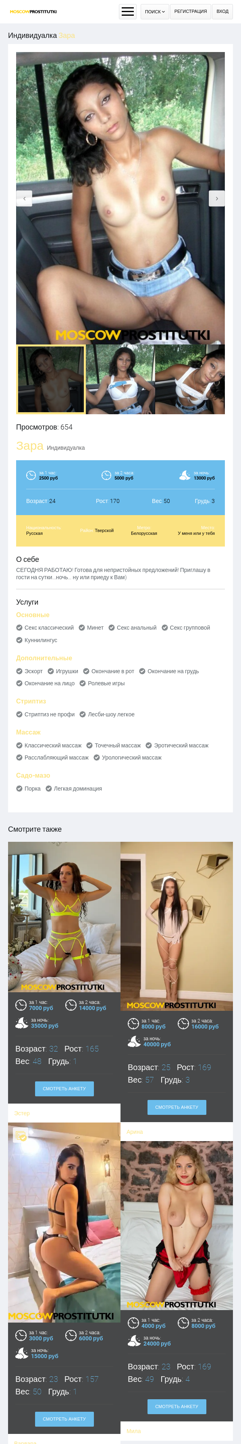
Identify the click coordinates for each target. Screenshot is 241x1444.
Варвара (25, 1409)
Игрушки (67, 671)
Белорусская (144, 533)
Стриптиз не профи (50, 714)
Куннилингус (41, 640)
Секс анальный (137, 627)
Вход (222, 11)
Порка (33, 788)
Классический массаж (53, 745)
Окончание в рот (112, 671)
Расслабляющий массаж (57, 757)
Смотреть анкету (64, 1384)
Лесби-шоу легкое (111, 714)
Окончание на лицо (50, 683)
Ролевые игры (106, 683)
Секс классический (49, 627)
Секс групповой (190, 627)
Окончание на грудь (173, 671)
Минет (95, 627)
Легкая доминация (78, 788)
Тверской (104, 530)
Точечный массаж (118, 745)
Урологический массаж (132, 757)
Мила (134, 1379)
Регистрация (191, 11)
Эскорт (34, 671)
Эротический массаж (181, 745)
